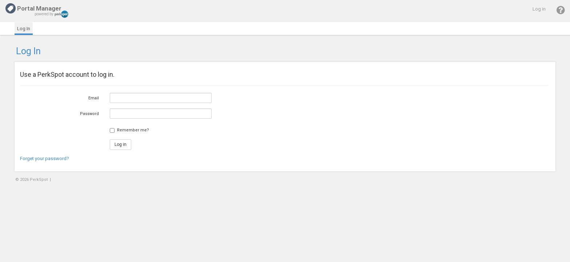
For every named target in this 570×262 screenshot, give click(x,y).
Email (93, 98)
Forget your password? (44, 158)
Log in (539, 9)
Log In (23, 28)
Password (89, 113)
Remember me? (133, 130)
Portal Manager (33, 8)
